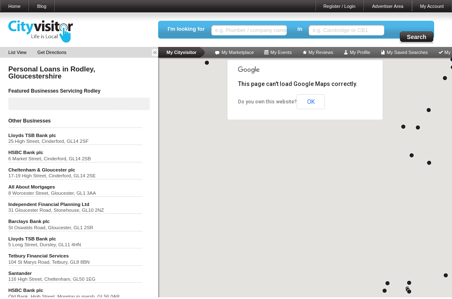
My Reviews (320, 52)
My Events (281, 52)
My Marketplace (237, 52)
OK (311, 101)
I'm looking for (186, 29)
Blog (41, 6)
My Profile (360, 52)
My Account (432, 6)
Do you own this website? (267, 102)
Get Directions (52, 52)
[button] (409, 282)
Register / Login (339, 6)
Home (14, 6)
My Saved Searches (407, 52)
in (300, 29)
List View (17, 52)
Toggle (158, 52)
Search (417, 37)
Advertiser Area (387, 6)
